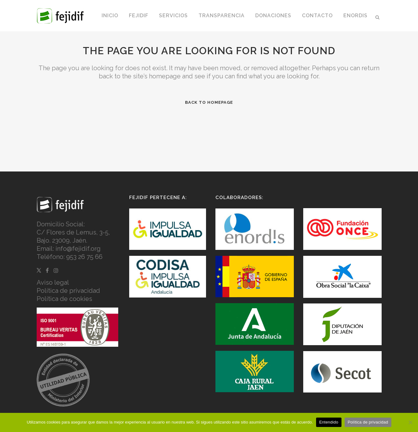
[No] (410, 422)
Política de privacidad (68, 290)
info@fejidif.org (78, 248)
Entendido (328, 422)
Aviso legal (53, 282)
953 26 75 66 (84, 257)
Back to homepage (209, 102)
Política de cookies (64, 299)
